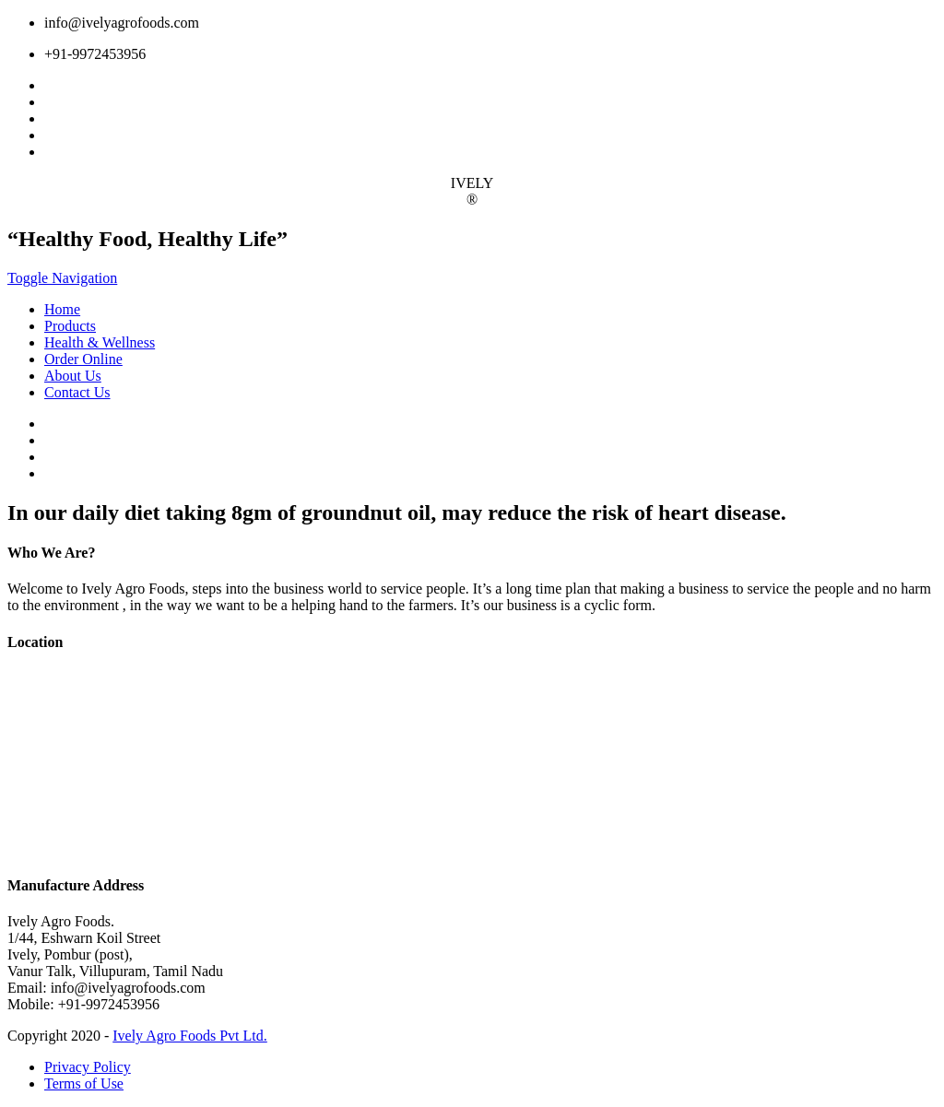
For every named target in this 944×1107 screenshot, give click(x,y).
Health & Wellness (99, 342)
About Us (72, 375)
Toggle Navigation (62, 278)
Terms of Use (84, 1083)
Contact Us (77, 392)
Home (62, 309)
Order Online (83, 359)
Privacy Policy (87, 1067)
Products (70, 326)
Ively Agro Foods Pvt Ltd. (189, 1035)
